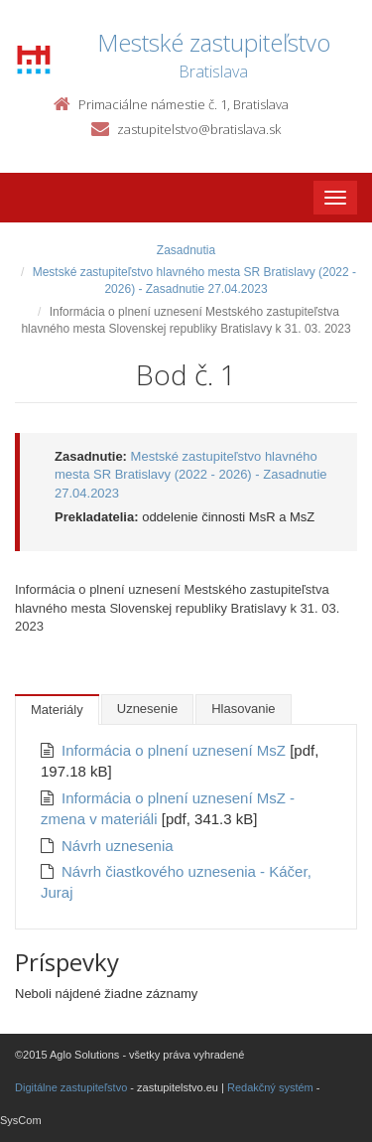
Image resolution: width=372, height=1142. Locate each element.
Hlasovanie (243, 708)
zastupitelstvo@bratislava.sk (199, 129)
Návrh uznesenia (118, 845)
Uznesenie (147, 708)
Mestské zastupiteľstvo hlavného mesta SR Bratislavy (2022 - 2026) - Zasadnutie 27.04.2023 (191, 474)
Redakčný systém (270, 1087)
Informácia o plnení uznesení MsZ (176, 750)
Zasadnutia (186, 250)
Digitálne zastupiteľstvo (71, 1087)
